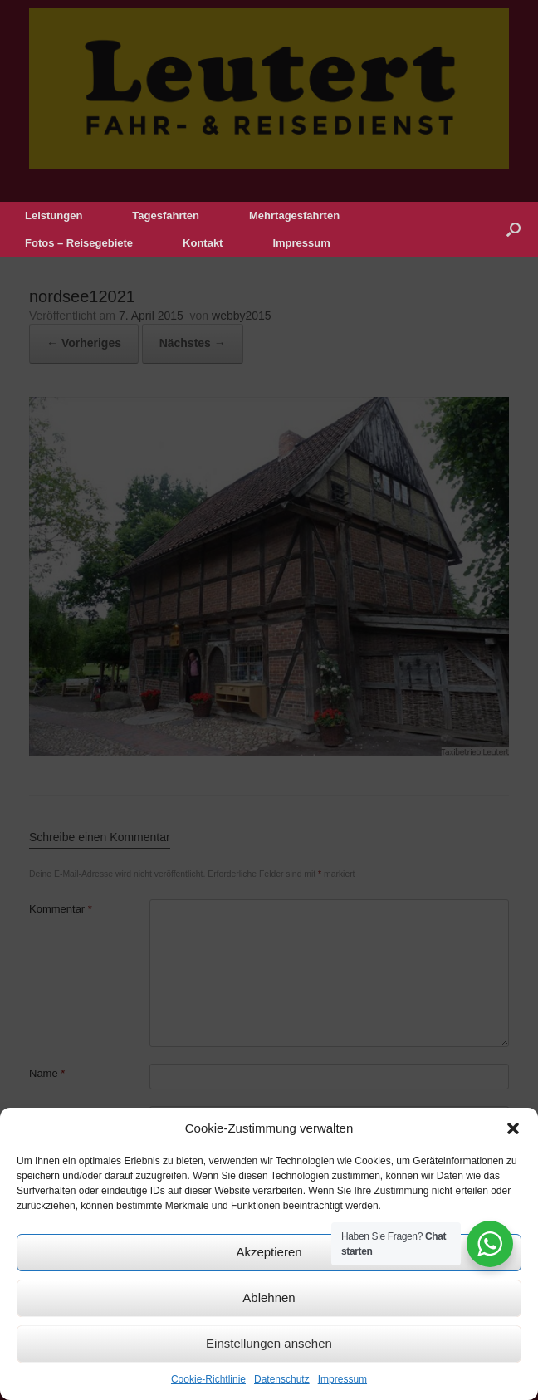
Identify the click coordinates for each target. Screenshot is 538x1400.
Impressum (342, 1379)
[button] (513, 1128)
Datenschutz (282, 1379)
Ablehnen (268, 1297)
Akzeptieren (268, 1252)
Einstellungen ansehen (269, 1343)
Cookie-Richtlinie (208, 1379)
